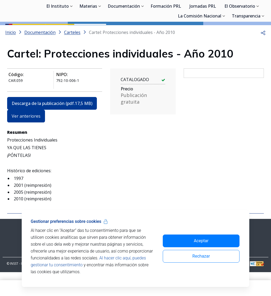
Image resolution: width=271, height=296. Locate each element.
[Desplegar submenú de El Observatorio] (257, 31)
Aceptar (201, 240)
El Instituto (57, 31)
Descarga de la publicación (52, 127)
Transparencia (246, 41)
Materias (88, 31)
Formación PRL (166, 31)
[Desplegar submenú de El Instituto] (71, 31)
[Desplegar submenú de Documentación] (142, 31)
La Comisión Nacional (199, 41)
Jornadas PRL (202, 31)
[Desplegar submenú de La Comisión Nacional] (224, 41)
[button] (263, 56)
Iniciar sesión (245, 12)
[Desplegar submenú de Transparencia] (263, 41)
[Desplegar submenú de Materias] (99, 31)
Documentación (124, 31)
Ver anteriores (26, 140)
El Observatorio (239, 31)
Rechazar (201, 256)
